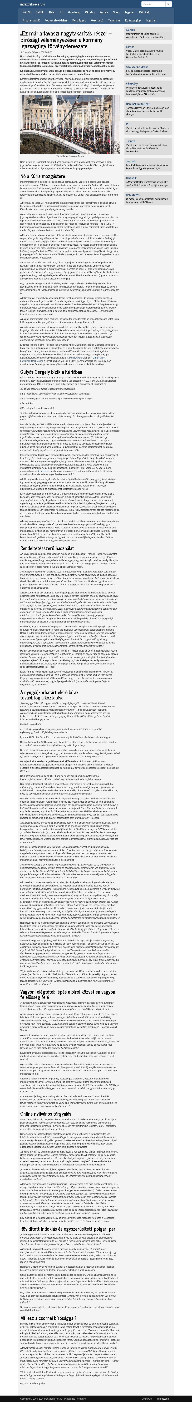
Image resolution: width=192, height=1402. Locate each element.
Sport (116, 12)
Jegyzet (129, 12)
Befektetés (132, 194)
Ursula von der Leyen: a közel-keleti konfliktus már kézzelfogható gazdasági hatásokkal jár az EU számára (145, 91)
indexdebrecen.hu (32, 4)
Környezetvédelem (34, 28)
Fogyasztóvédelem (56, 20)
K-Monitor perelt (75, 357)
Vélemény (132, 83)
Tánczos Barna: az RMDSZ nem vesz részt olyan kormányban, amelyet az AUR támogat (147, 111)
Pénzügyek (79, 20)
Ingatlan (151, 20)
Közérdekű (97, 20)
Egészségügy (133, 20)
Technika (55, 28)
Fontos (130, 46)
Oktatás (90, 12)
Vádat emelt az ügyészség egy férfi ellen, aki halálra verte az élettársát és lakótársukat (146, 148)
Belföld (40, 12)
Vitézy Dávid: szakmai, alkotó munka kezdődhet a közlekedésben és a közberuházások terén (144, 54)
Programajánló (31, 20)
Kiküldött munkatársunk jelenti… (84, 28)
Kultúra (104, 12)
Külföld (27, 12)
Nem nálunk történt (138, 103)
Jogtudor (131, 161)
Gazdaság (74, 12)
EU (61, 12)
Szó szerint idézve (29, 52)
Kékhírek (144, 12)
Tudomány (114, 20)
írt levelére (43, 471)
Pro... (129, 123)
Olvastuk (131, 177)
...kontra (130, 140)
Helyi (52, 12)
